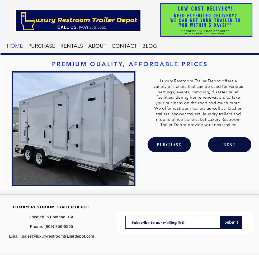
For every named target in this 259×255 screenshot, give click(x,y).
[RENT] (229, 144)
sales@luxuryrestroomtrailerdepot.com (58, 236)
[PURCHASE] (169, 144)
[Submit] (231, 222)
